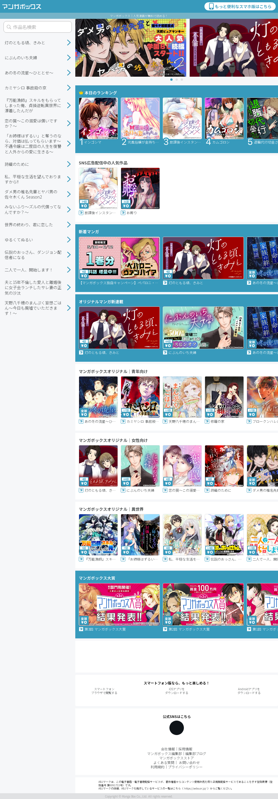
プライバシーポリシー (185, 766)
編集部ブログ (195, 753)
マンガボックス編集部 (164, 753)
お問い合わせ (189, 762)
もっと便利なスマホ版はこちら (240, 6)
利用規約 (157, 766)
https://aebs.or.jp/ (195, 788)
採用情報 (185, 748)
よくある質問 (163, 762)
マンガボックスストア (176, 757)
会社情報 (168, 748)
